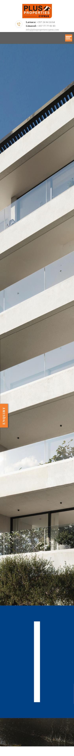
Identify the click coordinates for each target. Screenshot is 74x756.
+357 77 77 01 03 (46, 25)
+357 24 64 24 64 (46, 22)
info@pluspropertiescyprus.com (42, 29)
